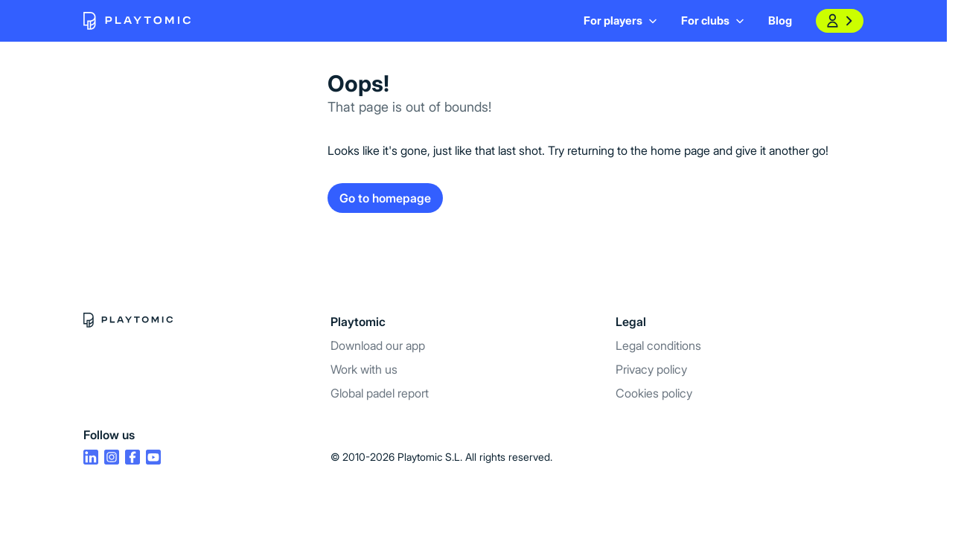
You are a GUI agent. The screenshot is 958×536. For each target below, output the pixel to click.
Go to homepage (385, 198)
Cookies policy (654, 393)
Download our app (377, 345)
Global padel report (379, 393)
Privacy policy (651, 369)
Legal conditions (658, 345)
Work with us (363, 369)
